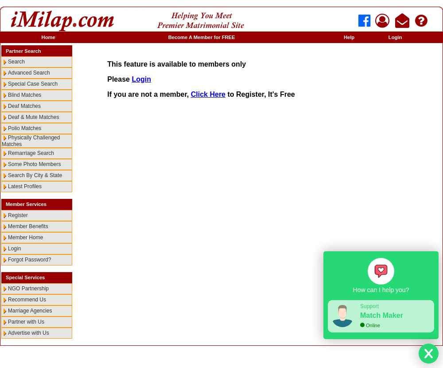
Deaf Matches (24, 106)
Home (48, 37)
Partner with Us (26, 322)
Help (349, 37)
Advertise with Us (28, 333)
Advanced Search (29, 73)
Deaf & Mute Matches (33, 117)
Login (395, 37)
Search (16, 62)
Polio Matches (24, 128)
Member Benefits (28, 226)
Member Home (25, 237)
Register (18, 215)
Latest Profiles (25, 186)
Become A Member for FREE (201, 37)
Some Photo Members (34, 164)
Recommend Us (27, 300)
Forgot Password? (29, 260)
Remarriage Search (31, 153)
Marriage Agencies (30, 311)
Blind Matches (24, 95)
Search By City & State (35, 175)
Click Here (208, 94)
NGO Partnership (28, 288)
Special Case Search (33, 84)
